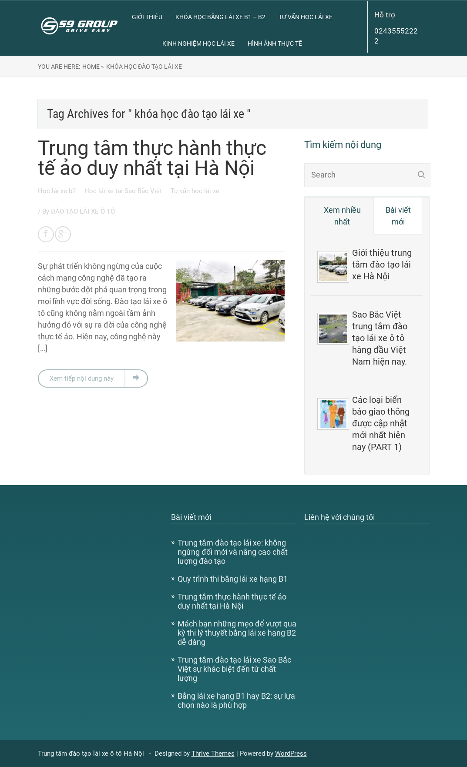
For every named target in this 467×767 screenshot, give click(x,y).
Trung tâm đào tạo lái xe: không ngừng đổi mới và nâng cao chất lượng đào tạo (233, 552)
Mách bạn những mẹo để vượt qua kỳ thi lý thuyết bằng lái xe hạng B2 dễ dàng (237, 632)
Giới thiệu (147, 16)
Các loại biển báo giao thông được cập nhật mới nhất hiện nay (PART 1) (381, 423)
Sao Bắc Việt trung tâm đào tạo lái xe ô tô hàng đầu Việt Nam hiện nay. (379, 338)
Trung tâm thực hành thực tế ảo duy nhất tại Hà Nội (152, 158)
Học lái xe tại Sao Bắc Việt (124, 191)
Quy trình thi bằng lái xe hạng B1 (233, 578)
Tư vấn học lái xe (306, 16)
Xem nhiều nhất (342, 215)
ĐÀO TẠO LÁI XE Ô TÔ (83, 211)
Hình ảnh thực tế (275, 43)
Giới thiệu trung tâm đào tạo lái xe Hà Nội (382, 264)
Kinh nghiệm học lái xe (198, 43)
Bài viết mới (398, 215)
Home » (93, 66)
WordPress (291, 753)
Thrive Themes (213, 753)
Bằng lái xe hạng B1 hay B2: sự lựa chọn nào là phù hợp (236, 700)
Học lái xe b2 (57, 191)
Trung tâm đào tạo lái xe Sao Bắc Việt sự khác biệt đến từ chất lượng (234, 669)
